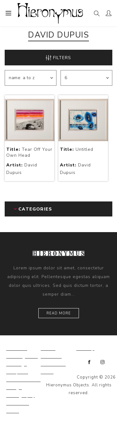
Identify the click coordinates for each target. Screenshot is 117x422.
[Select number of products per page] (86, 78)
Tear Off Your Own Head (29, 152)
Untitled (76, 149)
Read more (58, 313)
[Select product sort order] (30, 78)
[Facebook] (90, 362)
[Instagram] (103, 362)
